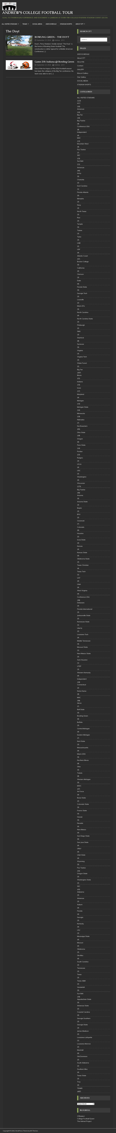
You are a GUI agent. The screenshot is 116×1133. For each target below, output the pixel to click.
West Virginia (82, 590)
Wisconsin (81, 483)
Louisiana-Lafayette (84, 1037)
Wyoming (81, 861)
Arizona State (82, 502)
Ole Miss (80, 955)
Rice (78, 218)
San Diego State (83, 836)
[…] (45, 51)
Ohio (79, 767)
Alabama (80, 892)
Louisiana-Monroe (84, 1044)
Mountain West (82, 144)
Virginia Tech (82, 357)
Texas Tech (81, 571)
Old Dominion (82, 1056)
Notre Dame (81, 691)
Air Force (80, 791)
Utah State (81, 855)
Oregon (80, 439)
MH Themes (34, 1131)
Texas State (81, 1075)
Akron (79, 703)
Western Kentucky (84, 673)
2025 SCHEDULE (51, 24)
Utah (79, 584)
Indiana (80, 382)
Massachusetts (82, 748)
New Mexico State (84, 653)
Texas (79, 974)
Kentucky (80, 924)
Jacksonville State (83, 615)
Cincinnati (80, 521)
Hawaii (79, 817)
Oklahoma (81, 949)
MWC (79, 786)
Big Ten (80, 115)
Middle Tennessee (83, 641)
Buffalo (80, 722)
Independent (82, 132)
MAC (79, 138)
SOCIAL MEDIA (37, 24)
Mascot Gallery (82, 73)
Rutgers (80, 458)
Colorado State (83, 804)
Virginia (80, 350)
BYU (78, 514)
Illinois (79, 375)
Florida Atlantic (82, 192)
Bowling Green (82, 716)
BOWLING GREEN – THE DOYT (52, 37)
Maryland (80, 394)
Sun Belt (80, 161)
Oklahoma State (83, 559)
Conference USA (83, 126)
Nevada (80, 823)
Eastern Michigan (83, 735)
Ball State (80, 709)
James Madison (83, 1031)
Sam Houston (82, 660)
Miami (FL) (81, 306)
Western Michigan (84, 779)
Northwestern (82, 426)
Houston (80, 533)
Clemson (80, 274)
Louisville (80, 300)
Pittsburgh (81, 325)
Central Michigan (83, 729)
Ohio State (81, 432)
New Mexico (81, 830)
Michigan (80, 401)
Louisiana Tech (82, 634)
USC (78, 471)
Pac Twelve (81, 150)
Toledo (79, 773)
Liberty (79, 628)
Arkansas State (83, 1006)
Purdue (79, 451)
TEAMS (24, 24)
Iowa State (81, 540)
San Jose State (82, 842)
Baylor (79, 508)
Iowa (79, 388)
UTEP (79, 666)
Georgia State (82, 1025)
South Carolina (82, 962)
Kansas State (82, 552)
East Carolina (82, 186)
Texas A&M (81, 981)
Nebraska (80, 420)
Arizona (80, 495)
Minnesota (81, 413)
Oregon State (82, 873)
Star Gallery (81, 77)
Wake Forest (82, 363)
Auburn (79, 905)
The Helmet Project (84, 1121)
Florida (79, 911)
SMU (79, 331)
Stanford (80, 338)
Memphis (80, 199)
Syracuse (80, 344)
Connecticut (81, 685)
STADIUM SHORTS (66, 24)
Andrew (57, 40)
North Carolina (82, 312)
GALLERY (80, 69)
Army (79, 173)
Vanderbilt (81, 987)
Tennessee (81, 968)
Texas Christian (83, 565)
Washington (81, 477)
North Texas (81, 211)
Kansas (80, 546)
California (80, 268)
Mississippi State (83, 936)
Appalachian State (84, 999)
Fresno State (82, 811)
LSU (78, 930)
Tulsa (79, 237)
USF (78, 249)
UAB (78, 243)
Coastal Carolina (83, 1012)
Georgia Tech (82, 293)
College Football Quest (85, 1119)
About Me (80, 62)
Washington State (84, 880)
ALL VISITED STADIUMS (9, 24)
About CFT (79, 24)
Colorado (80, 527)
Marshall (80, 1050)
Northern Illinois (83, 760)
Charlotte (80, 180)
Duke (79, 281)
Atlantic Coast (82, 256)
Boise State (81, 798)
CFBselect (81, 1116)
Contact (80, 66)
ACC (79, 103)
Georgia (80, 917)
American (80, 109)
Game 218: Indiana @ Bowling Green (54, 61)
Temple (80, 224)
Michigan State (82, 407)
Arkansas (80, 898)
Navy (79, 205)
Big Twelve (81, 121)
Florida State (82, 287)
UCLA (79, 464)
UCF (78, 578)
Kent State (81, 741)
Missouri (80, 943)
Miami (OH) (81, 754)
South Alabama (83, 1063)
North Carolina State (85, 319)
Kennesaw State (83, 622)
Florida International (84, 609)
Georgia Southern (83, 1018)
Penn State (81, 445)
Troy (78, 1082)
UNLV (79, 849)
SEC (78, 155)
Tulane (79, 230)
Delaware (80, 603)
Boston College (83, 262)
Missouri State (82, 647)
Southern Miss (82, 1069)
